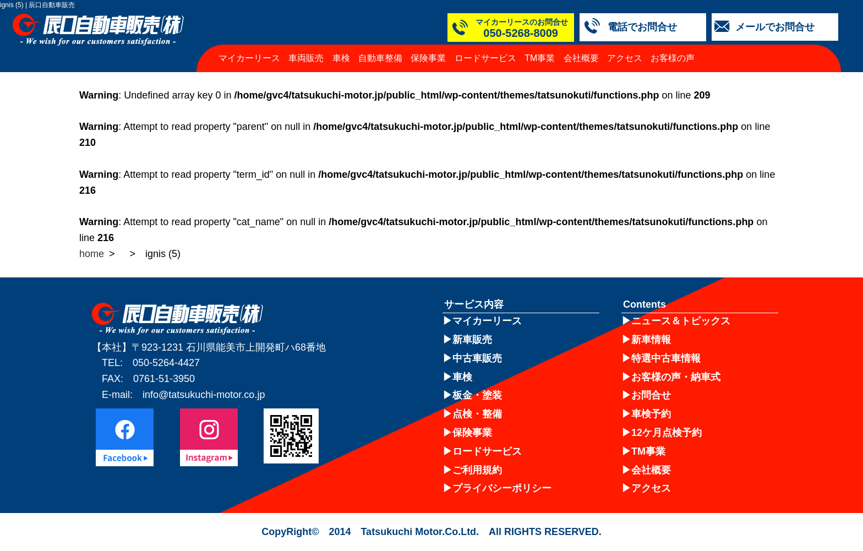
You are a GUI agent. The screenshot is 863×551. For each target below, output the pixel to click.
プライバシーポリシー (501, 488)
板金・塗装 (477, 395)
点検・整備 (477, 413)
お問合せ (651, 395)
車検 (341, 58)
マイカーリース (249, 58)
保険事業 (428, 58)
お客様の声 (673, 58)
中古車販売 (477, 358)
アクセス (624, 58)
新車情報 (651, 339)
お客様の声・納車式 (675, 377)
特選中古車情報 (666, 358)
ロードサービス (485, 58)
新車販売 (472, 339)
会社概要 (581, 58)
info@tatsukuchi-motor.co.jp (204, 394)
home (91, 253)
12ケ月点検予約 (666, 432)
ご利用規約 (477, 470)
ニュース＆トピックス (680, 320)
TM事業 (540, 58)
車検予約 (651, 413)
